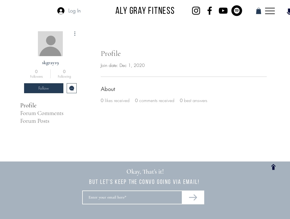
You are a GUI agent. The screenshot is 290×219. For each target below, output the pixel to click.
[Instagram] (196, 10)
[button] (258, 11)
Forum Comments (41, 113)
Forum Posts (34, 120)
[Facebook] (209, 10)
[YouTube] (223, 10)
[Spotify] (236, 10)
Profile (28, 105)
